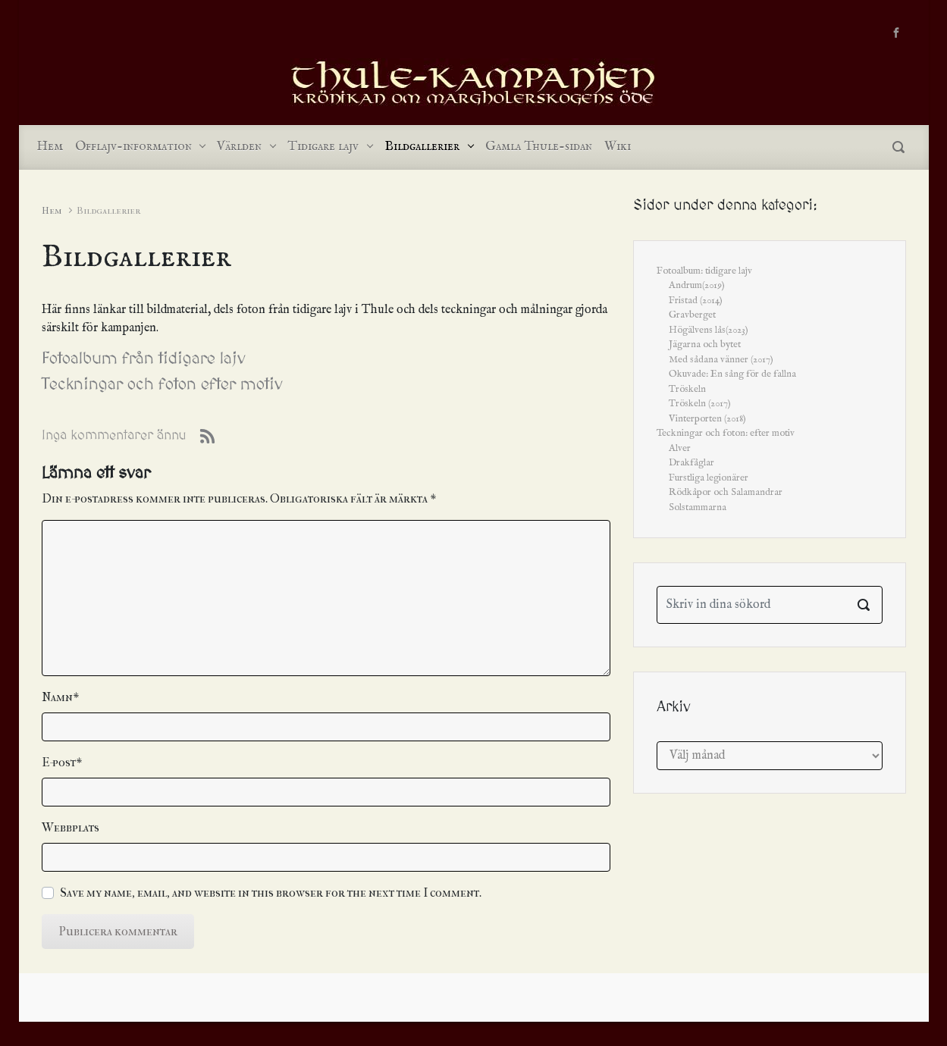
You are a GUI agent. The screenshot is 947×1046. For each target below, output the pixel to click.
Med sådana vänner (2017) (721, 359)
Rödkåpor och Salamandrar (725, 492)
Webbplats (70, 827)
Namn (60, 697)
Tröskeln (687, 389)
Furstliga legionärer (708, 477)
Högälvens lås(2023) (708, 330)
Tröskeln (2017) (700, 403)
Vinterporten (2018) (707, 418)
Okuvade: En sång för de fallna (732, 374)
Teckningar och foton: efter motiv (726, 433)
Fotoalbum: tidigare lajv (704, 271)
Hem (51, 210)
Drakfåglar (691, 462)
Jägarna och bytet (705, 344)
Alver (680, 448)
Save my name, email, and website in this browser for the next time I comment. (270, 892)
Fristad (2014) (696, 300)
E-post (62, 762)
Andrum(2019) (697, 285)
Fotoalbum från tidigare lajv (144, 358)
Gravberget (692, 314)
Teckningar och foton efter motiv (162, 384)
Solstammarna (697, 507)
